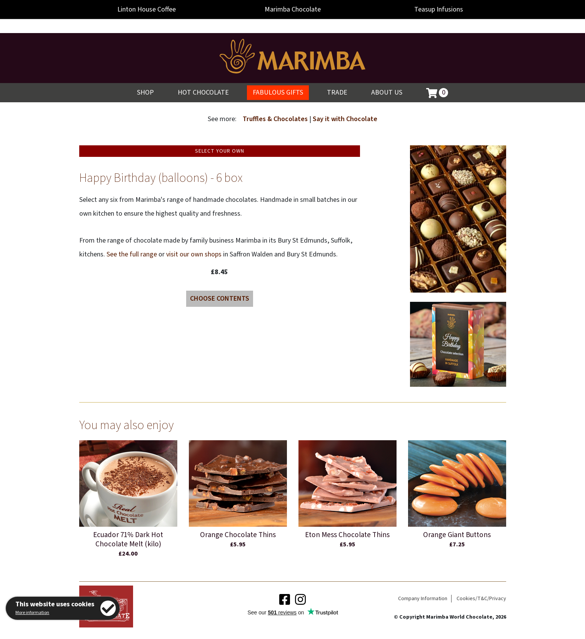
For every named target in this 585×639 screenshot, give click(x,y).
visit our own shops (194, 254)
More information (32, 612)
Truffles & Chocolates (276, 119)
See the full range (132, 254)
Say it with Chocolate (345, 119)
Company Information (422, 598)
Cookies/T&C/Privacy (481, 598)
